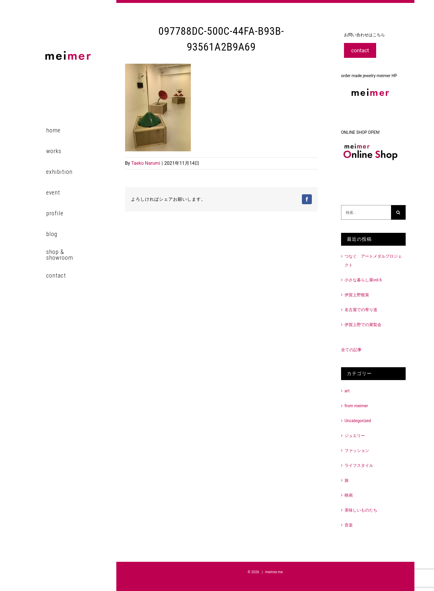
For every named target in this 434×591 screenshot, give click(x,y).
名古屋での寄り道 (361, 309)
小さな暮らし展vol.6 (363, 280)
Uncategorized (358, 420)
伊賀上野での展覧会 (363, 324)
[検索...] (366, 212)
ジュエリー (355, 435)
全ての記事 (351, 349)
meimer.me (274, 572)
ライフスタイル (359, 465)
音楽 (349, 525)
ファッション (357, 450)
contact (360, 50)
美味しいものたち (361, 510)
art (347, 391)
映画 (349, 495)
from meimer (356, 405)
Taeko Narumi (145, 163)
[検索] (398, 212)
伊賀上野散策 (357, 294)
